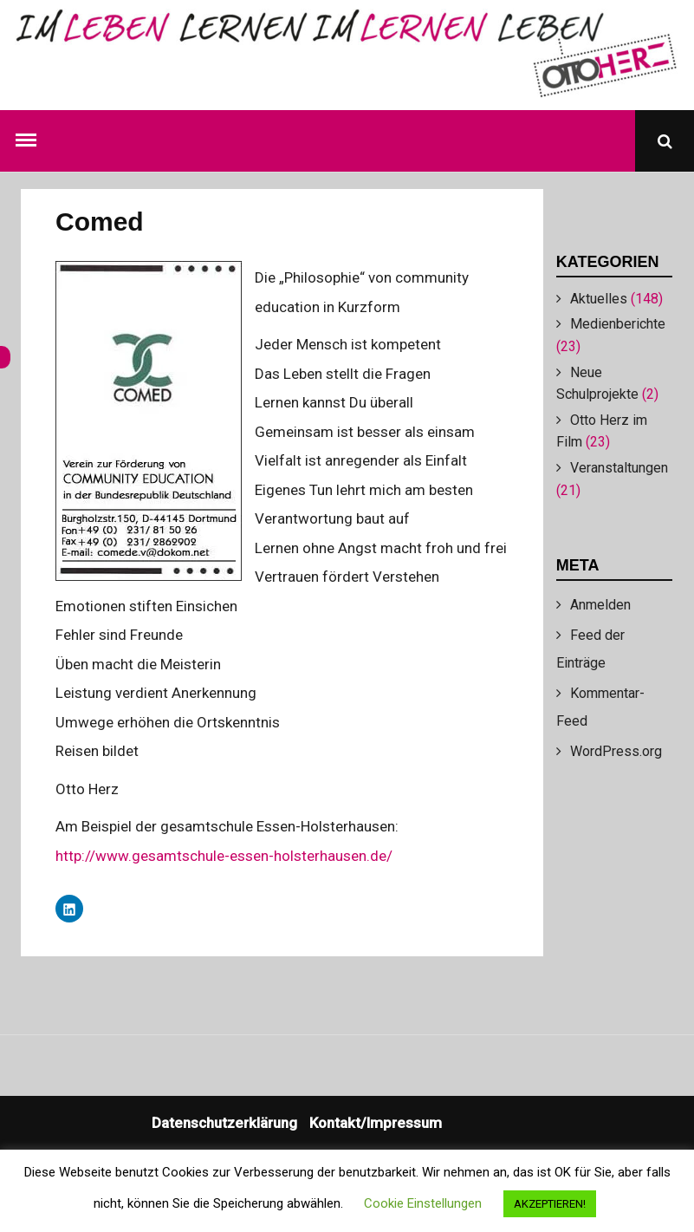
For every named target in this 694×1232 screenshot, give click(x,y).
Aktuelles (598, 298)
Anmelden (600, 604)
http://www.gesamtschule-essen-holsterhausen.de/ (223, 855)
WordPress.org (616, 751)
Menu (29, 136)
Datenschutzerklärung (224, 1122)
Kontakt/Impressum (375, 1122)
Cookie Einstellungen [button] (423, 1203)
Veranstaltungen (619, 468)
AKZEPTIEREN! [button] (550, 1203)
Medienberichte (617, 324)
